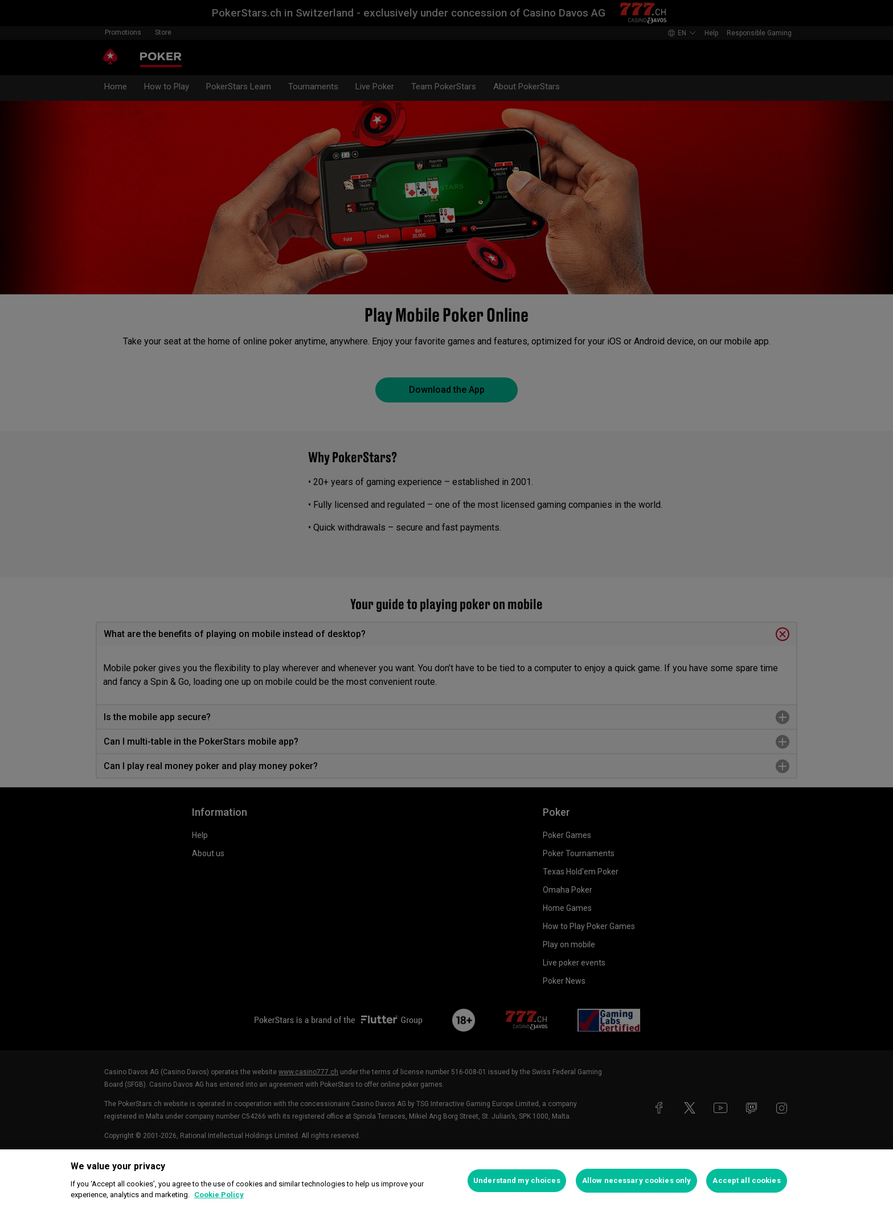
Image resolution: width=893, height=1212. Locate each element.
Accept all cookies (746, 1180)
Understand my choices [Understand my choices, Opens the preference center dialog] (516, 1180)
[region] (446, 1180)
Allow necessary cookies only (636, 1180)
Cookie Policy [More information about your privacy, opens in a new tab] (219, 1194)
